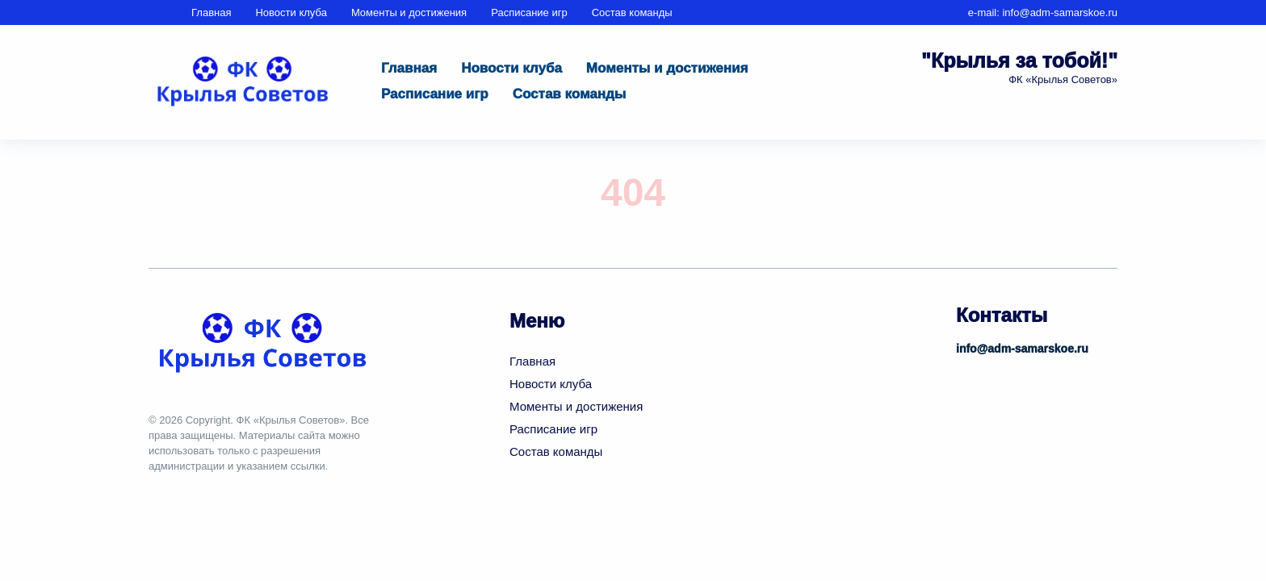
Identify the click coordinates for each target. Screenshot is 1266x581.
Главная (211, 12)
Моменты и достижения (409, 12)
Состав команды (632, 12)
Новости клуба (290, 12)
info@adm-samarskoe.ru (1059, 12)
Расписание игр (529, 12)
